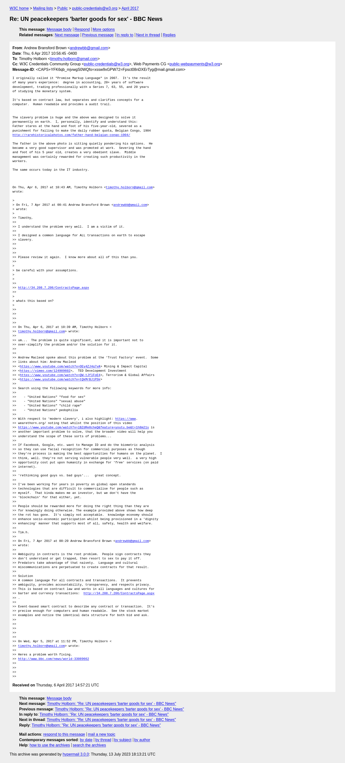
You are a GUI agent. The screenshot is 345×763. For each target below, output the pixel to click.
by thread (103, 740)
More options (104, 29)
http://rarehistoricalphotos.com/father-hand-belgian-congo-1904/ (71, 135)
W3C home (19, 8)
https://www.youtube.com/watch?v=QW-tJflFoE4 (60, 375)
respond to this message (64, 734)
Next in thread (148, 35)
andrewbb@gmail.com (89, 48)
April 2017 (130, 8)
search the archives (89, 745)
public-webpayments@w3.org (195, 64)
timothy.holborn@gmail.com (74, 59)
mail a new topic (101, 734)
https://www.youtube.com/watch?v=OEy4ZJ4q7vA (60, 366)
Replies (169, 35)
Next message (67, 35)
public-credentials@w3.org (94, 8)
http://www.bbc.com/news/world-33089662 (53, 659)
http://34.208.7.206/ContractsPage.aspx (53, 288)
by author (142, 740)
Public (62, 8)
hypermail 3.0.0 (76, 754)
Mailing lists (43, 8)
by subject (122, 740)
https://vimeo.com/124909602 (45, 371)
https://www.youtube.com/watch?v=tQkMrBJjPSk (60, 379)
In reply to (124, 35)
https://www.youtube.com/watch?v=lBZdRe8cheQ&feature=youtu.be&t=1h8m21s (83, 427)
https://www (125, 419)
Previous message (98, 35)
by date (86, 740)
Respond (82, 29)
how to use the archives (50, 745)
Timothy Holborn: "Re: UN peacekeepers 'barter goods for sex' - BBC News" (111, 704)
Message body (59, 29)
